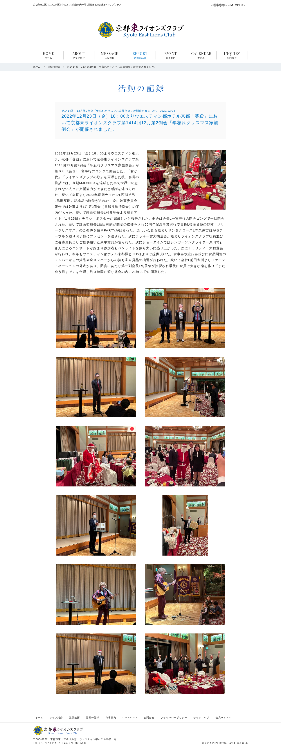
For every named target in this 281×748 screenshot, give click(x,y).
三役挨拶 (74, 717)
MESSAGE (109, 55)
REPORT (140, 55)
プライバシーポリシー (174, 717)
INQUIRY (232, 55)
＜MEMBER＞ (236, 5)
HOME (48, 55)
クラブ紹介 (56, 717)
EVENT (170, 55)
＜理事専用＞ (218, 5)
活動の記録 (54, 66)
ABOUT (79, 55)
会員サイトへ (223, 717)
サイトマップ (201, 717)
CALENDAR (201, 55)
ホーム (36, 66)
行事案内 (111, 717)
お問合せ (149, 717)
